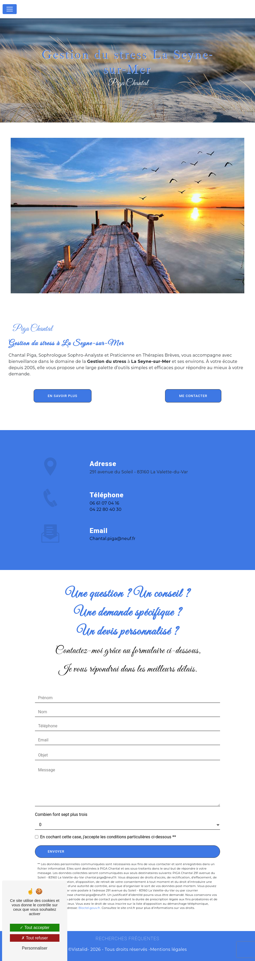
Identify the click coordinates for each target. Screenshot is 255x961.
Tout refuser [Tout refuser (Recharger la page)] (34, 938)
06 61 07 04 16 (104, 509)
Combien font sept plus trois (61, 814)
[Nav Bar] (10, 9)
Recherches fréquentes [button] (127, 938)
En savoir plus (62, 396)
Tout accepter (34, 927)
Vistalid (80, 949)
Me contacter (193, 396)
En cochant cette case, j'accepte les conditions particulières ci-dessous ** (108, 836)
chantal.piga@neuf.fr (113, 532)
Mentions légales (168, 949)
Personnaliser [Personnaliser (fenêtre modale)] (34, 948)
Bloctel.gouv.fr (89, 908)
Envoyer (56, 851)
